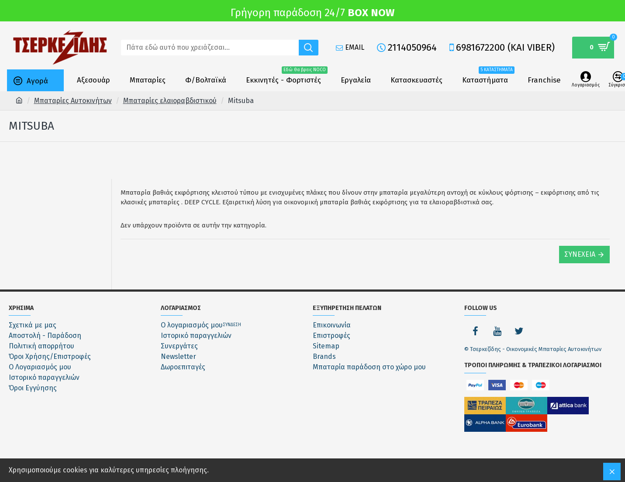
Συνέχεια (579, 254)
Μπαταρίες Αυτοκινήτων (73, 100)
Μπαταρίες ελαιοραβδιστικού (170, 100)
